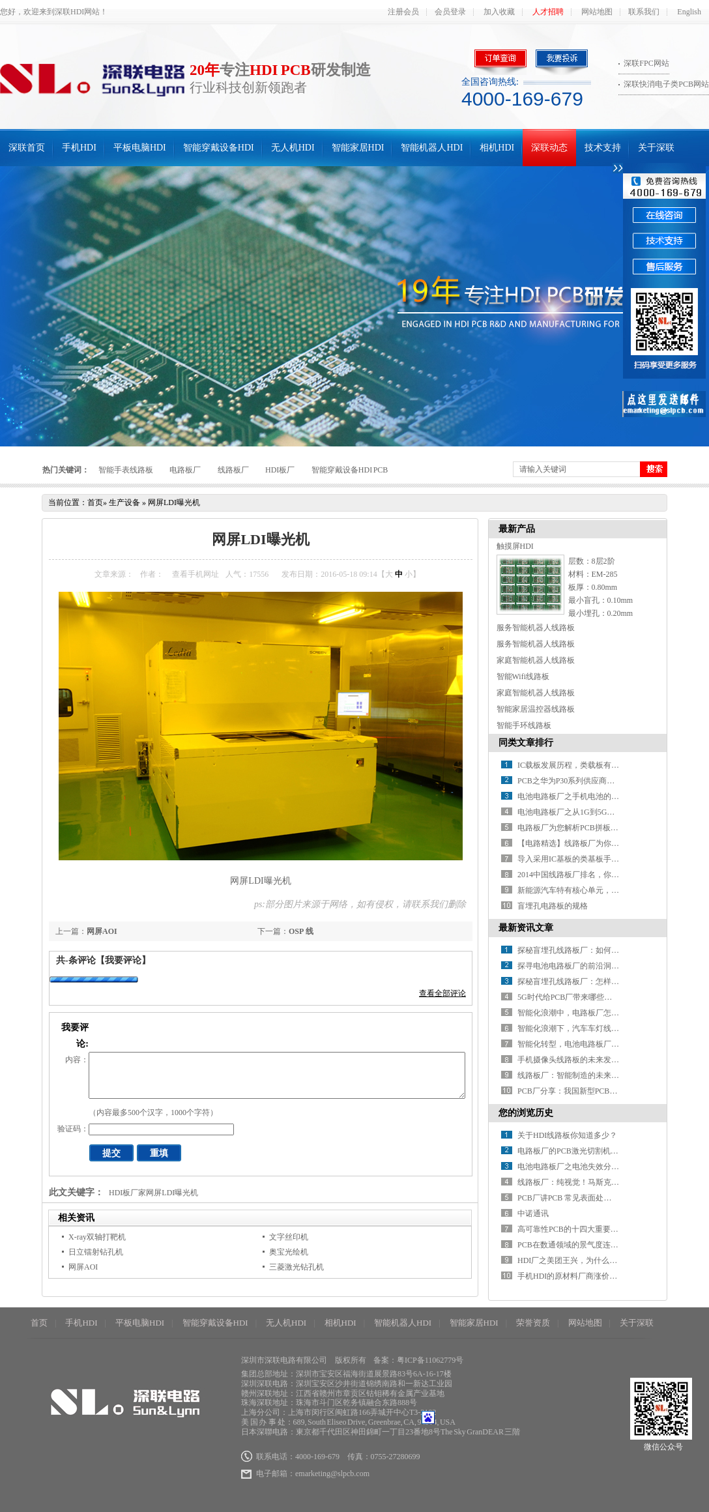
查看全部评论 (442, 993)
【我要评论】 (123, 960)
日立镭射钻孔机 (95, 1252)
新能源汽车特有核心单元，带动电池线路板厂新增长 (607, 890)
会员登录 (450, 11)
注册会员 (403, 11)
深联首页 (26, 148)
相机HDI (497, 148)
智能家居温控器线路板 (536, 709)
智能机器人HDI (432, 148)
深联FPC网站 (646, 63)
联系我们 (643, 11)
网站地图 (597, 11)
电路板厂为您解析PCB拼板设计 (571, 827)
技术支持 (603, 148)
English (689, 11)
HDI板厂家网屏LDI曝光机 (153, 1192)
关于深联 (656, 148)
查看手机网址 (195, 574)
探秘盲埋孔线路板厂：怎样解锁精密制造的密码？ (603, 981)
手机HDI (79, 148)
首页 (95, 502)
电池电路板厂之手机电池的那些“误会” (583, 796)
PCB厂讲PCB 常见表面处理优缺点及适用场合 (595, 1197)
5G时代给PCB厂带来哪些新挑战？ (576, 997)
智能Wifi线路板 (523, 676)
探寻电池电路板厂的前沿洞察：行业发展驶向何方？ (607, 965)
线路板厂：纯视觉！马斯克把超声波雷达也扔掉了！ (607, 1182)
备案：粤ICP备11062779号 (418, 1360)
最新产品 (517, 529)
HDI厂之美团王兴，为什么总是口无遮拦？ (590, 1260)
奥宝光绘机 (288, 1252)
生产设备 (124, 502)
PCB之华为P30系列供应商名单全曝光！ (585, 780)
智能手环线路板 (524, 725)
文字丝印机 (288, 1237)
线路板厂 (233, 469)
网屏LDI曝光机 (174, 502)
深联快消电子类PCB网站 (666, 84)
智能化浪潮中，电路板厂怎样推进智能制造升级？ (603, 1012)
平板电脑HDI (139, 148)
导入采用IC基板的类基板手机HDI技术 (582, 859)
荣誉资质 (533, 1323)
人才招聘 (548, 11)
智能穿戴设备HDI (218, 148)
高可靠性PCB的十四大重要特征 (571, 1229)
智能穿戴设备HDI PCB (349, 469)
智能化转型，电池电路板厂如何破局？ (583, 1044)
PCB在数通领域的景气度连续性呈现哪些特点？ (599, 1244)
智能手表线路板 (125, 469)
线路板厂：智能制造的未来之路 (572, 1075)
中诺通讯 (533, 1213)
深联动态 (549, 148)
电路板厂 (185, 469)
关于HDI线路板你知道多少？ (567, 1135)
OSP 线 (301, 931)
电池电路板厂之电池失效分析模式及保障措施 (595, 1166)
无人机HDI (293, 148)
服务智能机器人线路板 (536, 627)
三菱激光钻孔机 (296, 1267)
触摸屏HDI (515, 546)
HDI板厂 (280, 469)
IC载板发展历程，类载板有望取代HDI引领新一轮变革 (610, 765)
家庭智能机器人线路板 (536, 660)
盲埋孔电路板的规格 (552, 905)
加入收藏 (499, 11)
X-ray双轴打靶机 (97, 1237)
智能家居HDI (358, 148)
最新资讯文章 (526, 928)
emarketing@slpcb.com (332, 1473)
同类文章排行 (526, 743)
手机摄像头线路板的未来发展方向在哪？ (587, 1059)
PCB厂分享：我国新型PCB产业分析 (579, 1091)
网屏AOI (102, 931)
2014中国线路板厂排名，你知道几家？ (583, 874)
